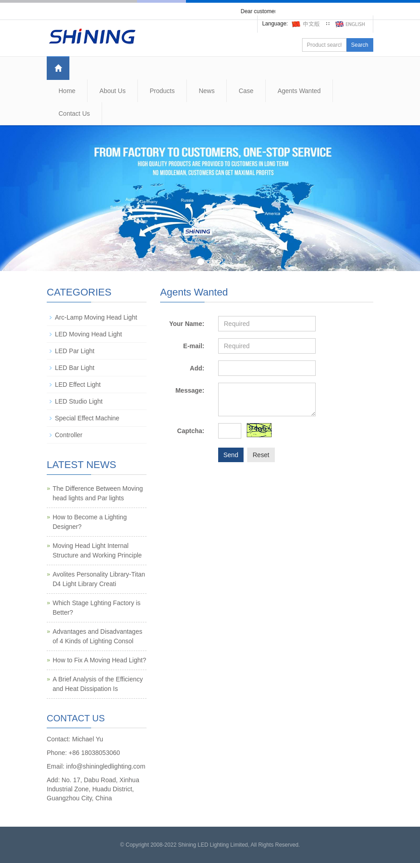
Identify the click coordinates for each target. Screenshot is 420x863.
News (207, 90)
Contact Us (74, 113)
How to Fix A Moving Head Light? (99, 660)
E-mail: (194, 346)
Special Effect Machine (87, 418)
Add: (197, 368)
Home (67, 90)
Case (246, 90)
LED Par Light (74, 351)
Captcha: (191, 430)
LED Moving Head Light (88, 334)
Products (162, 90)
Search (359, 45)
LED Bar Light (74, 367)
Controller (69, 435)
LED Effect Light (78, 384)
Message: (190, 390)
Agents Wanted (299, 90)
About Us (112, 90)
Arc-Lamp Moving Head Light (96, 317)
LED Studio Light (79, 401)
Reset (261, 455)
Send (231, 455)
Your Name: (187, 323)
